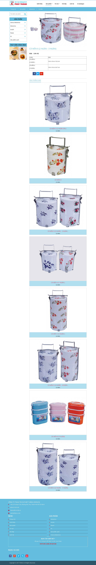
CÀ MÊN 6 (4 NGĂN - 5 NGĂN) (58, 488)
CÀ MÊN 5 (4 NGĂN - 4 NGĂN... (58, 385)
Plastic (12, 33)
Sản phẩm (23, 9)
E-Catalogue (80, 4)
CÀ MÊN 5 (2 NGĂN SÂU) (58, 129)
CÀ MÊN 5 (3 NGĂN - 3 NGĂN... (58, 231)
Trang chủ (13, 9)
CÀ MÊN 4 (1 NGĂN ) (58, 282)
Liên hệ (72, 4)
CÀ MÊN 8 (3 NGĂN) (58, 436)
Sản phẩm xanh (14, 40)
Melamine (32, 9)
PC (11, 36)
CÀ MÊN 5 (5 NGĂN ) (58, 334)
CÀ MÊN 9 (58, 180)
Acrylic (12, 29)
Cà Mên (41, 9)
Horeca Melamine (15, 22)
